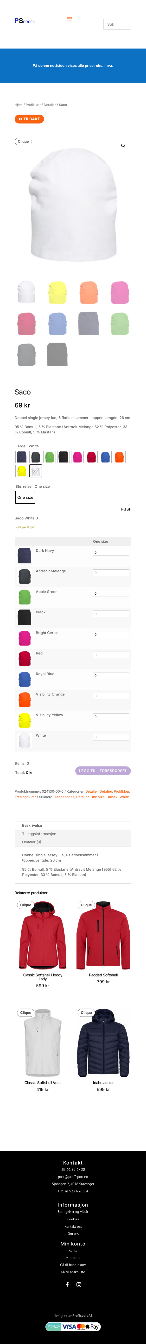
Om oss (73, 1231)
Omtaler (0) (31, 842)
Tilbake (29, 119)
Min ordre (73, 1255)
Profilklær (33, 105)
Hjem (19, 105)
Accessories (64, 797)
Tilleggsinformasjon (39, 834)
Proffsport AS (82, 1313)
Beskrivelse (32, 825)
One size (97, 797)
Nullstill (126, 509)
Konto (73, 1247)
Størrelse (23, 486)
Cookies (73, 1216)
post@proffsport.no (73, 1174)
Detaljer (50, 105)
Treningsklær (25, 797)
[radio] (22, 457)
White (124, 797)
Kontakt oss (73, 1223)
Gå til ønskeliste (73, 1269)
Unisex (112, 797)
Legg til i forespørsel (103, 770)
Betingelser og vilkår (73, 1209)
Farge (20, 446)
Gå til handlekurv (73, 1262)
